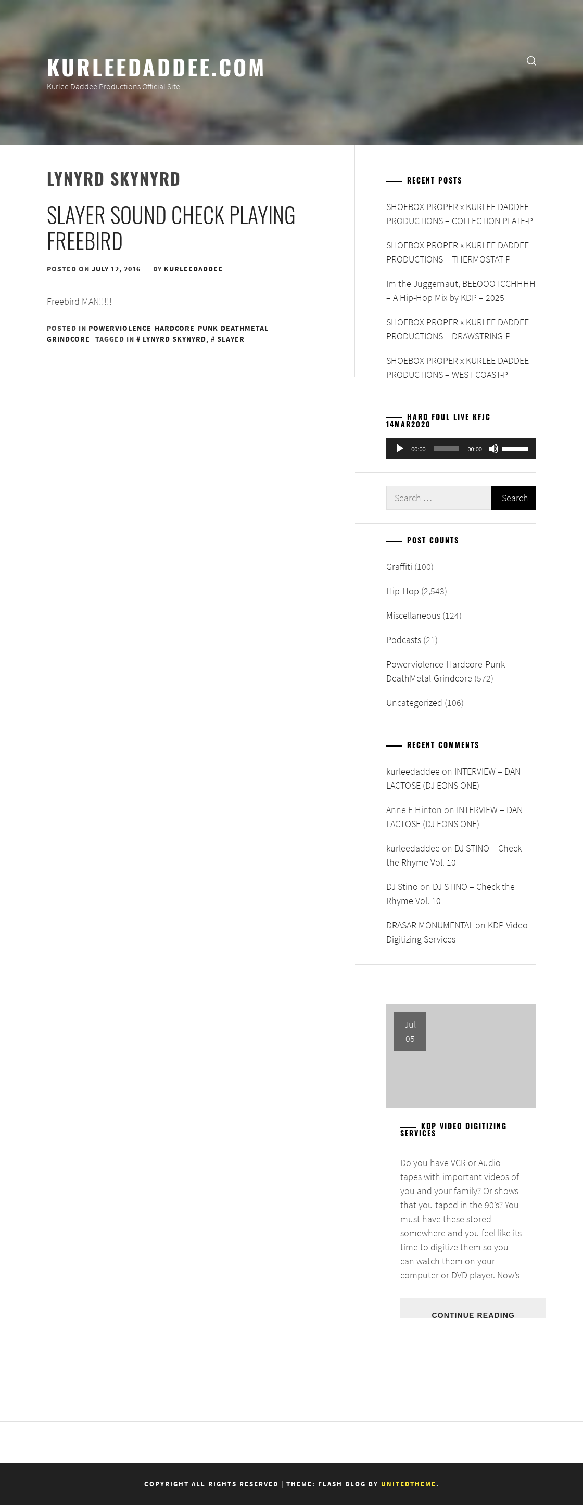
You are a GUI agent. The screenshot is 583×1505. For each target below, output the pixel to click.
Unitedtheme (408, 1484)
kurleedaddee (193, 268)
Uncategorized (414, 703)
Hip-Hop (402, 591)
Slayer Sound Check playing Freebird (171, 227)
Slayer (231, 339)
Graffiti (399, 566)
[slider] (447, 448)
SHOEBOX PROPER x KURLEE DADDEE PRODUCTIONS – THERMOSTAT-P (457, 252)
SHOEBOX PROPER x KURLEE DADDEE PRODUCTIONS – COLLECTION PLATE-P (459, 214)
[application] (461, 448)
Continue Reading (473, 1314)
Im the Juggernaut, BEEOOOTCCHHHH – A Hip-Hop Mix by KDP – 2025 (461, 291)
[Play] (400, 448)
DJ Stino (402, 887)
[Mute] (493, 448)
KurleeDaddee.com (156, 66)
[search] (531, 60)
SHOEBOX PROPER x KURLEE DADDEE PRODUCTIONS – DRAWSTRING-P (457, 329)
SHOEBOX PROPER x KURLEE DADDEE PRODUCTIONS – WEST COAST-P (457, 368)
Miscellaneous (413, 615)
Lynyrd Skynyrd (174, 339)
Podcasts (403, 640)
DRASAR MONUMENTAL (429, 925)
